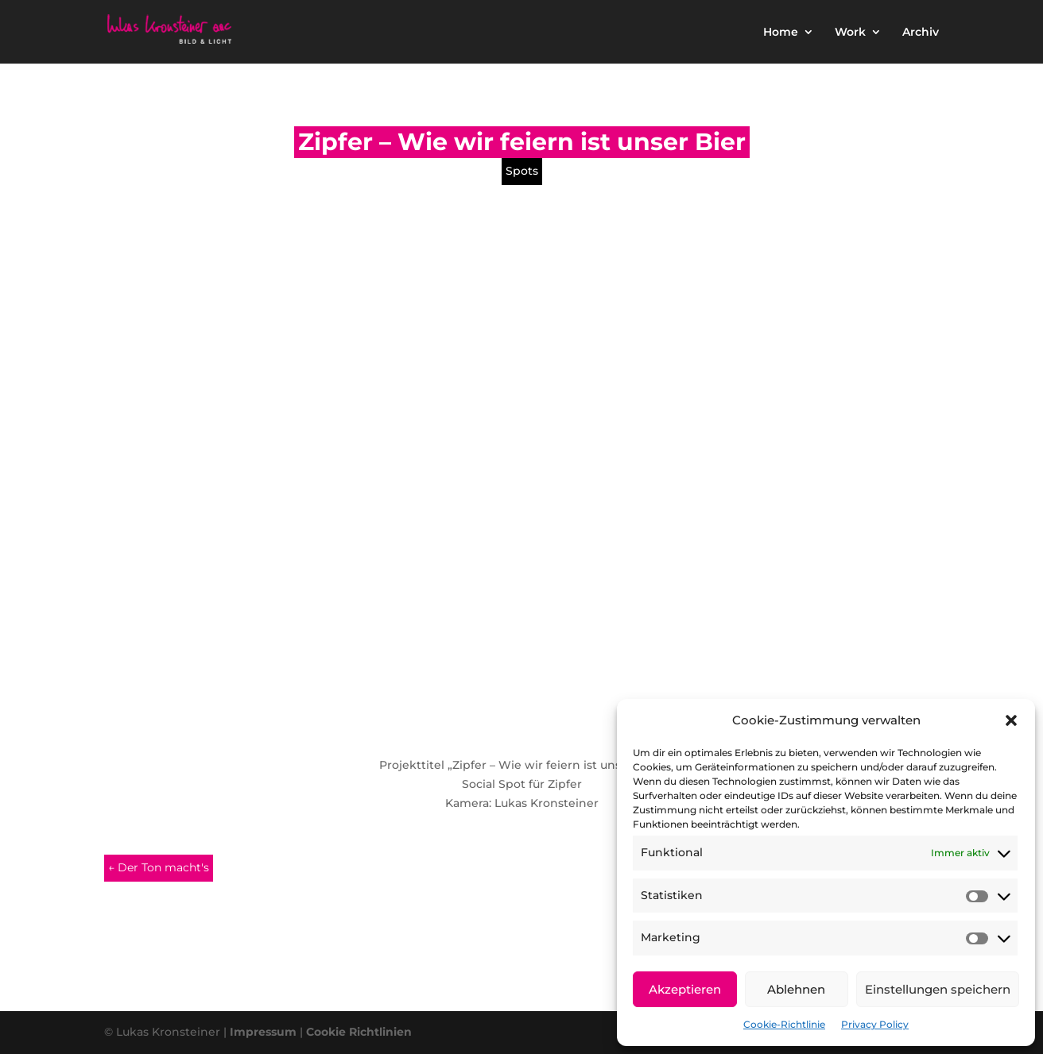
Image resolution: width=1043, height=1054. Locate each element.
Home (780, 32)
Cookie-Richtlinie (784, 1024)
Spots (522, 171)
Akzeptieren (685, 989)
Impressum (263, 1032)
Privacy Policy (875, 1024)
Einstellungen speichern (937, 989)
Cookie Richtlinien (359, 1032)
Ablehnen (796, 989)
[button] (1011, 720)
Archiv (920, 32)
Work (850, 32)
